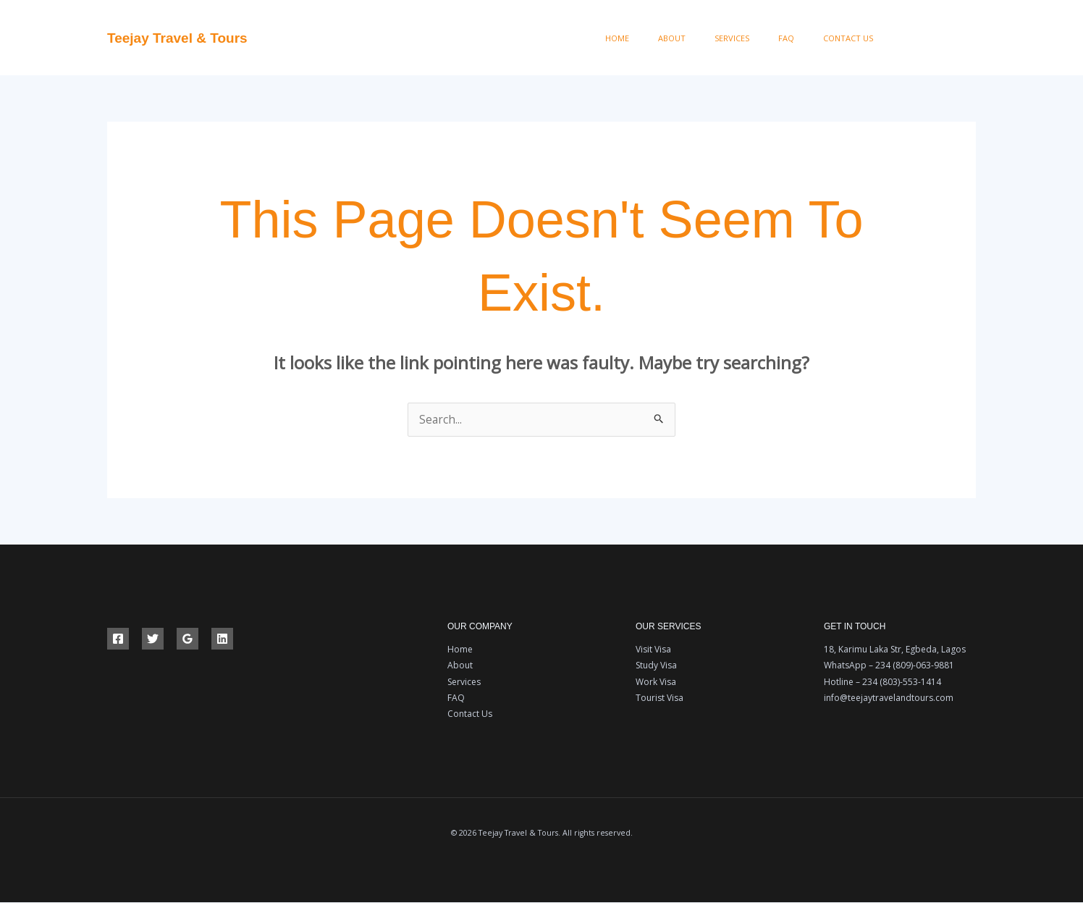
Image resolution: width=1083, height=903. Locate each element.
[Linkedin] (222, 639)
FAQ (806, 38)
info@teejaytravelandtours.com (888, 698)
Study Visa (656, 666)
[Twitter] (939, 38)
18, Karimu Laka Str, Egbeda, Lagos (895, 650)
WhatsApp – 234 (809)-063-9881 (889, 666)
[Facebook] (907, 38)
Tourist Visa (659, 698)
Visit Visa (653, 650)
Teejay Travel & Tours (177, 38)
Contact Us (855, 38)
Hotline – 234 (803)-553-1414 (882, 682)
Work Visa (656, 682)
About (717, 38)
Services (764, 38)
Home (676, 38)
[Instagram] (971, 38)
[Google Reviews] (187, 639)
